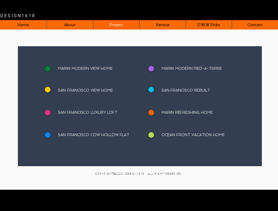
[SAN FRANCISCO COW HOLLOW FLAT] (99, 135)
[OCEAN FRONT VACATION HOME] (203, 135)
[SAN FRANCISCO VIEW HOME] (99, 90)
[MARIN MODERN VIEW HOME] (99, 68)
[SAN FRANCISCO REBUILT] (203, 90)
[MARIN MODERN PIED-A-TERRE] (203, 68)
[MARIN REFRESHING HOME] (203, 112)
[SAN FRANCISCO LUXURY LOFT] (99, 112)
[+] (151, 68)
